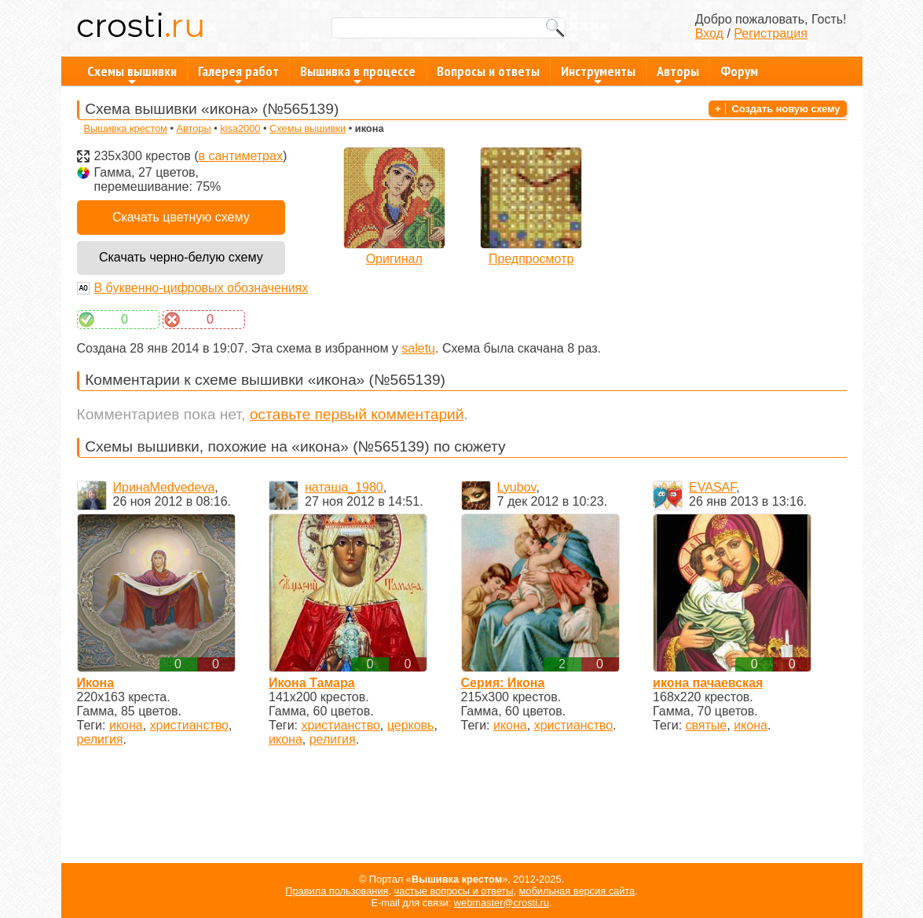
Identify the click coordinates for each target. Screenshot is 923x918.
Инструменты (598, 74)
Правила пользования (336, 891)
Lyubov (517, 487)
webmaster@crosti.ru (501, 903)
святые (706, 725)
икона (126, 725)
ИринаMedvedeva (164, 487)
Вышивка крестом (125, 128)
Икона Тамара (312, 682)
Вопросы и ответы (488, 71)
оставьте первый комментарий (357, 414)
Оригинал (394, 258)
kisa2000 (240, 128)
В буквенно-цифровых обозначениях (201, 287)
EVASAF (712, 487)
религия (100, 739)
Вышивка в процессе (358, 74)
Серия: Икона (503, 682)
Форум (739, 71)
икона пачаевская (708, 682)
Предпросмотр (531, 258)
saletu (418, 348)
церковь (410, 725)
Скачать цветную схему (181, 217)
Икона (96, 682)
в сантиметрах (240, 156)
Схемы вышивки (132, 74)
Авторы (678, 74)
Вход (709, 33)
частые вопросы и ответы (454, 891)
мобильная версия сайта (577, 891)
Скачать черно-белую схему (181, 257)
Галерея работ (238, 74)
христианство (189, 725)
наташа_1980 (344, 487)
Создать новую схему (786, 109)
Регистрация (771, 33)
